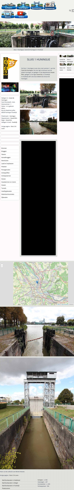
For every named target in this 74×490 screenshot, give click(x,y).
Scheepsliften (5, 173)
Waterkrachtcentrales (7, 194)
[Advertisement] (38, 198)
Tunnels (3, 188)
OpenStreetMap (65, 304)
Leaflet (58, 304)
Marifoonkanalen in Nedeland (11, 480)
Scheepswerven (6, 176)
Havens (3, 154)
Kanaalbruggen (5, 157)
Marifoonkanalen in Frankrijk (10, 485)
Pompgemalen (5, 170)
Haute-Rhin (13, 118)
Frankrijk (14, 122)
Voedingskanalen (6, 191)
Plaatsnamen (6, 488)
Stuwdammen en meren (8, 182)
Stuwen (3, 185)
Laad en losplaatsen (7, 163)
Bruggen (3, 151)
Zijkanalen (4, 197)
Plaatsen (4, 166)
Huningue (12, 116)
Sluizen (3, 179)
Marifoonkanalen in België (10, 483)
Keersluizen (4, 160)
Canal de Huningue (27, 70)
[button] (37, 282)
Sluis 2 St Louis (13, 475)
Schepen (40, 480)
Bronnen (4, 148)
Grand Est (39, 74)
